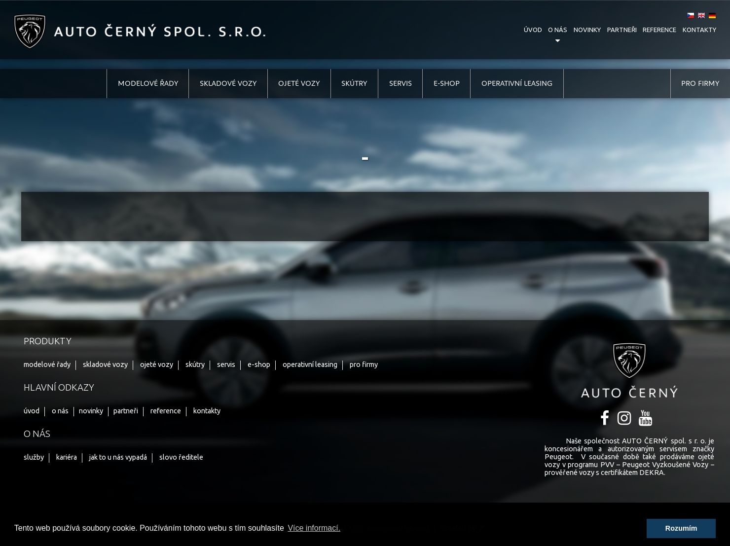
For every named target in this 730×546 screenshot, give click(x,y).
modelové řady (148, 83)
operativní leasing (516, 83)
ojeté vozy (299, 83)
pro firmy (700, 83)
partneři (622, 29)
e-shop (447, 83)
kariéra (66, 457)
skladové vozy (228, 83)
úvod (533, 29)
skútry (354, 83)
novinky (587, 29)
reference (659, 29)
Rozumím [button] (681, 528)
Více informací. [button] (314, 528)
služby (34, 457)
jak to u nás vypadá (118, 457)
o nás (557, 29)
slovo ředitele (181, 457)
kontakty (699, 29)
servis (400, 83)
